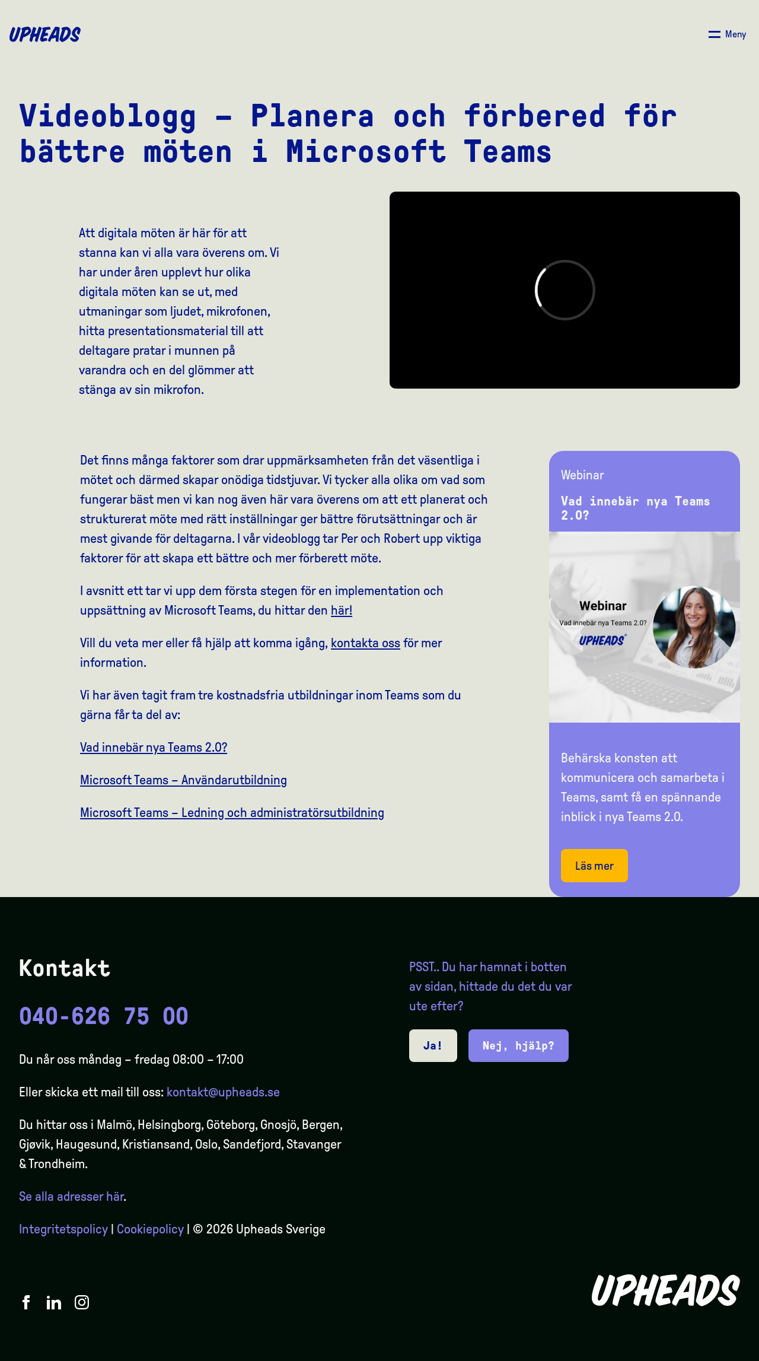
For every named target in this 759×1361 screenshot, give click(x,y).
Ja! (433, 1045)
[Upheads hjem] (45, 34)
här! (341, 610)
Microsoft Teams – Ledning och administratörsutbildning (232, 813)
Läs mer (594, 865)
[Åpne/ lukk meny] (727, 34)
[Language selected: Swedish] (711, 1350)
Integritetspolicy (63, 1229)
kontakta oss (365, 643)
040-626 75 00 (104, 1016)
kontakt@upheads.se (223, 1092)
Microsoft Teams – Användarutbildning (183, 780)
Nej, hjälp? (518, 1045)
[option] (694, 1350)
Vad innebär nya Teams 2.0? (153, 747)
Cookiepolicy (150, 1229)
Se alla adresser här (71, 1197)
